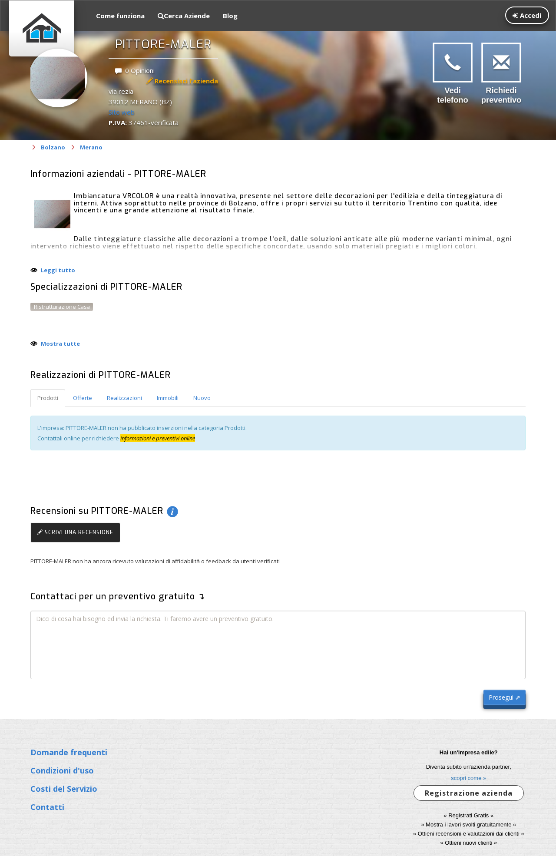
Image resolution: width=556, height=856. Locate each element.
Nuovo (202, 398)
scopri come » (468, 778)
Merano (91, 147)
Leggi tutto (58, 270)
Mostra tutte (60, 343)
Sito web (122, 112)
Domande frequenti (68, 752)
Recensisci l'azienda (182, 80)
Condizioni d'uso (62, 770)
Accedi (527, 15)
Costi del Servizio (63, 788)
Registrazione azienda (469, 793)
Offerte (82, 398)
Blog (230, 15)
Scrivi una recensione (75, 532)
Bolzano (53, 147)
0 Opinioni (135, 70)
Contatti (47, 807)
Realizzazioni (124, 398)
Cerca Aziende (184, 15)
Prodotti (47, 398)
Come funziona (120, 15)
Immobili (168, 398)
